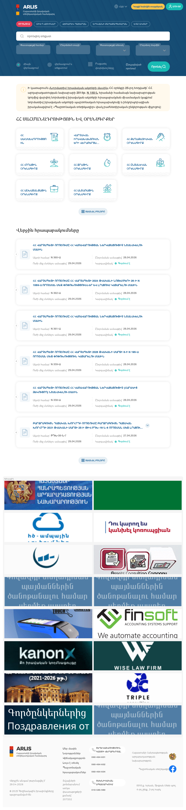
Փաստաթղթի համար (32, 45)
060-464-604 (98, 771)
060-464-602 (98, 764)
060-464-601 (98, 757)
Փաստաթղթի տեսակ (112, 45)
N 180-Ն (92, 92)
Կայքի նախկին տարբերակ (148, 6)
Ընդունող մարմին (149, 45)
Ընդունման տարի (70, 45)
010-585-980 (98, 789)
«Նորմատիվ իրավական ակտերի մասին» (78, 88)
